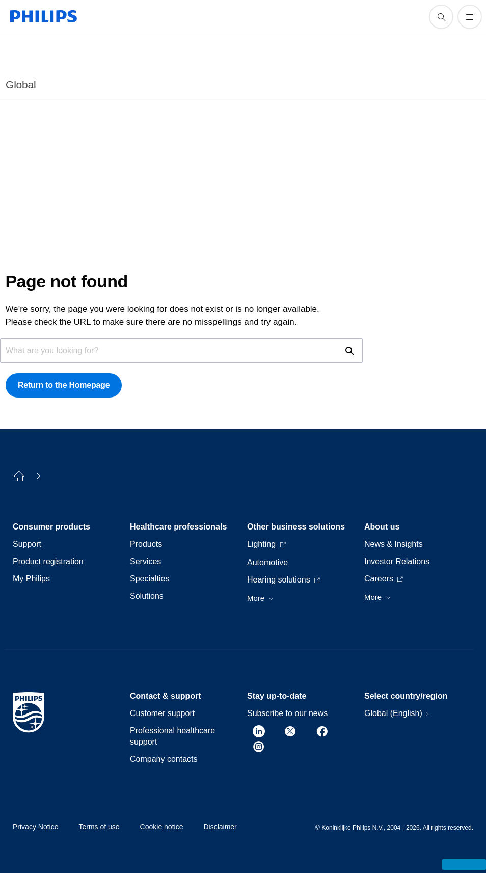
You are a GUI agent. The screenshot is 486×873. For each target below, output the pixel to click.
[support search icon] (441, 17)
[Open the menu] (469, 17)
